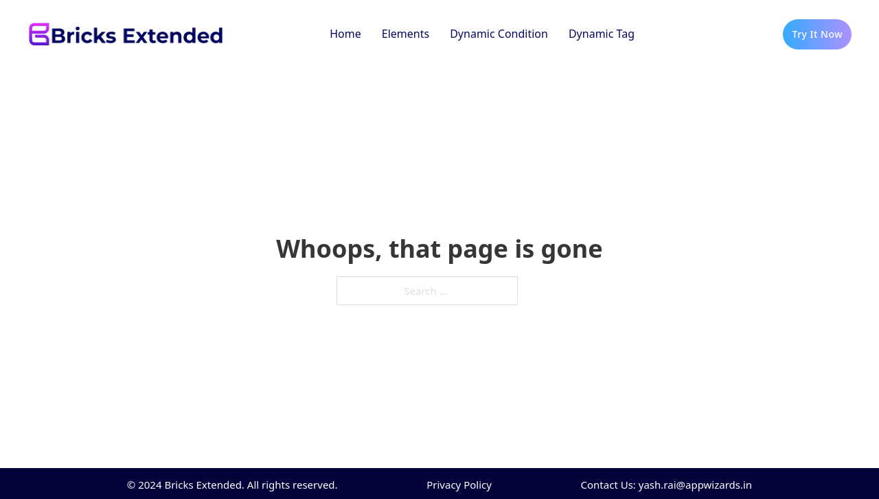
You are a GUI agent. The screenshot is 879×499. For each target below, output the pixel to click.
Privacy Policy (459, 484)
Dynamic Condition (499, 33)
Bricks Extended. (204, 484)
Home (345, 33)
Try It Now (817, 34)
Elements (405, 33)
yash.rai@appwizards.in (695, 484)
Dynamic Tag (602, 33)
